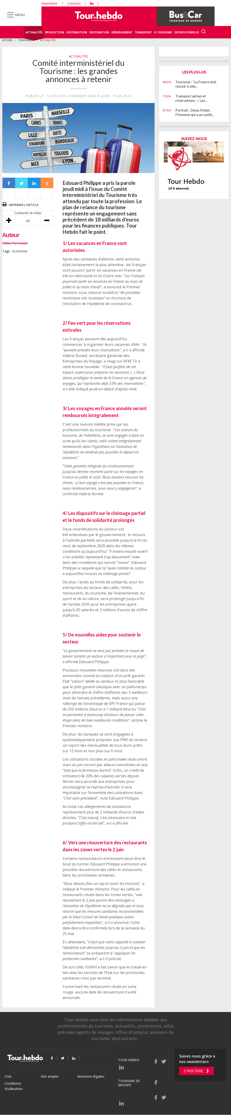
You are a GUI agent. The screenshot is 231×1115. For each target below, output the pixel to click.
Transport (143, 32)
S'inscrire (193, 1070)
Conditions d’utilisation (13, 1086)
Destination (99, 32)
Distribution (76, 32)
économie (19, 251)
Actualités (34, 32)
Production (54, 32)
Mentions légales (90, 1076)
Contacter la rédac (28, 213)
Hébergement (122, 32)
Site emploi (49, 1076)
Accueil (7, 40)
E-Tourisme (163, 32)
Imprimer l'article (23, 205)
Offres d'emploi (186, 32)
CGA (8, 1076)
